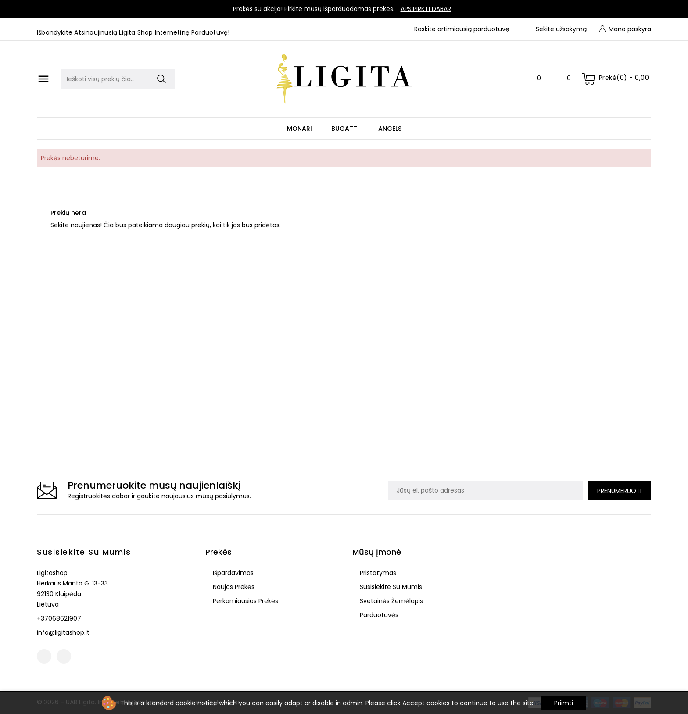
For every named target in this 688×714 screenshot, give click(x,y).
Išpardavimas (232, 572)
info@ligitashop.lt (63, 632)
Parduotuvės (378, 614)
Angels (389, 128)
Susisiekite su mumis (84, 551)
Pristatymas (377, 572)
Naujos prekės (232, 586)
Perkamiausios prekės (244, 600)
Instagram (64, 656)
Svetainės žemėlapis (390, 600)
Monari (299, 128)
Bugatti (345, 128)
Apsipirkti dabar (426, 8)
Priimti (563, 703)
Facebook (44, 656)
